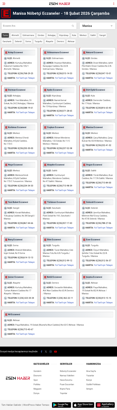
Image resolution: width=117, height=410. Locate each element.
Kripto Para (65, 389)
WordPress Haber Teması (36, 405)
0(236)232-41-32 (103, 145)
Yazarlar (90, 375)
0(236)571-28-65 (64, 111)
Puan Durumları (67, 384)
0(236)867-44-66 (25, 223)
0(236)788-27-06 (103, 223)
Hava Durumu (66, 380)
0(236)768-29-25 (25, 73)
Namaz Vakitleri (67, 375)
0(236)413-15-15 (103, 298)
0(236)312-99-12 (64, 260)
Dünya (36, 393)
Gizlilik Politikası (93, 384)
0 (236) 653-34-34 (26, 298)
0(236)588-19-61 (25, 108)
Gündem (37, 371)
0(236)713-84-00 (103, 183)
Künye (89, 380)
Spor (36, 380)
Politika (37, 384)
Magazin (37, 389)
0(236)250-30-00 (25, 148)
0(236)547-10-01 (103, 73)
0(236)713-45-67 (25, 329)
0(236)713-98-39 (64, 186)
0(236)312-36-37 (103, 260)
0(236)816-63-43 (103, 108)
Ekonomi (37, 375)
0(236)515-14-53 (64, 73)
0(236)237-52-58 (64, 148)
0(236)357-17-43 (64, 223)
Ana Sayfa (91, 371)
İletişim (89, 389)
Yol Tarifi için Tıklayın (25, 78)
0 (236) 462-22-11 (65, 298)
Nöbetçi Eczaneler (68, 371)
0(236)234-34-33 (25, 186)
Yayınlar (63, 393)
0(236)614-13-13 (25, 257)
